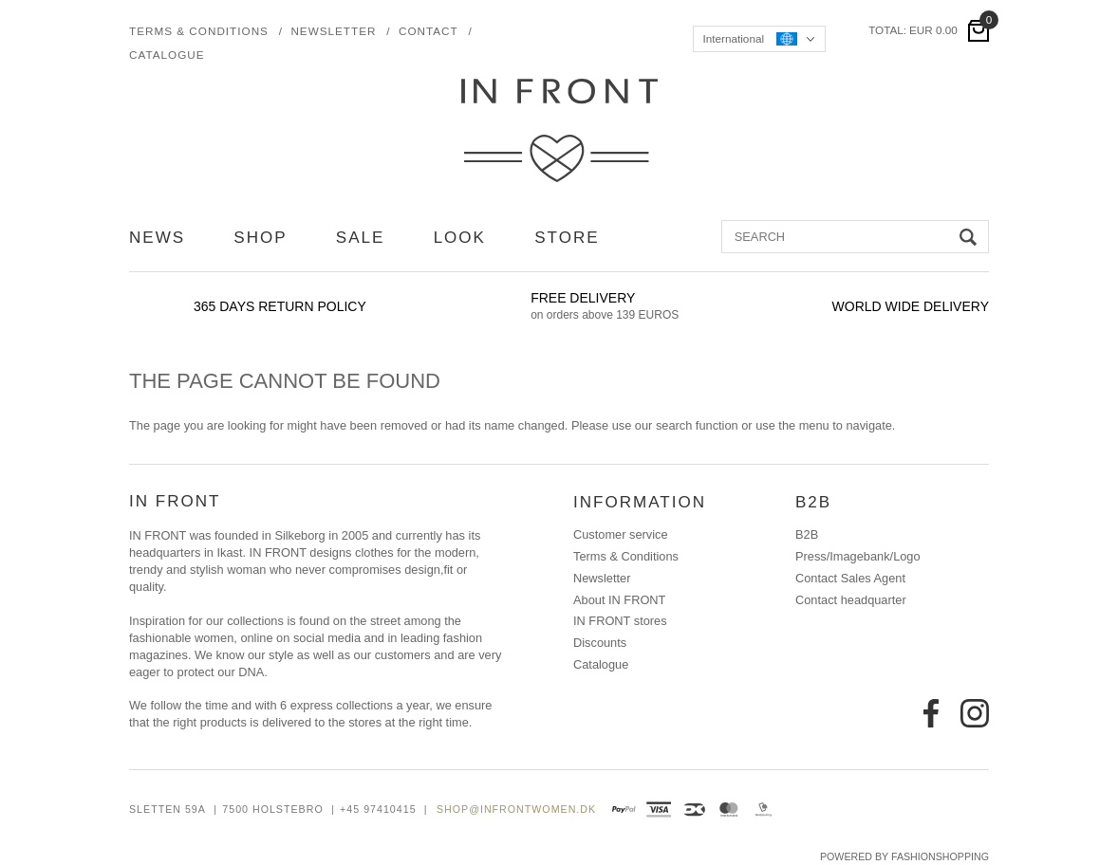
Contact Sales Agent (850, 578)
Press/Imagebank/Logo (858, 556)
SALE (360, 238)
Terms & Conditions (199, 31)
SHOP (260, 238)
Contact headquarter (850, 600)
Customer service (620, 535)
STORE (566, 238)
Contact (428, 31)
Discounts (599, 643)
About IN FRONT (619, 600)
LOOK (460, 238)
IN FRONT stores (620, 621)
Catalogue (167, 54)
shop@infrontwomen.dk (516, 809)
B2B (806, 535)
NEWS (157, 238)
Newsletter (333, 31)
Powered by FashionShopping (904, 856)
